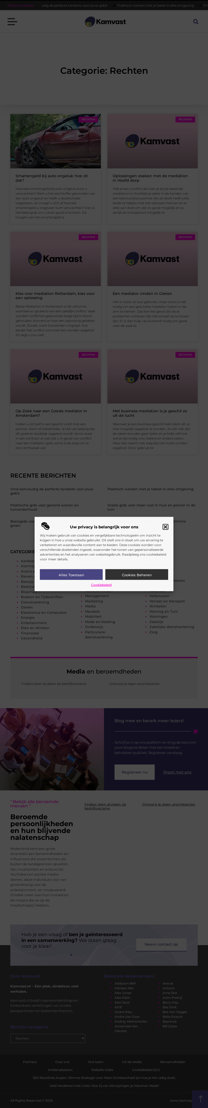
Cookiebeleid (101, 585)
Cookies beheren (137, 575)
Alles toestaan (71, 575)
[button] (165, 526)
